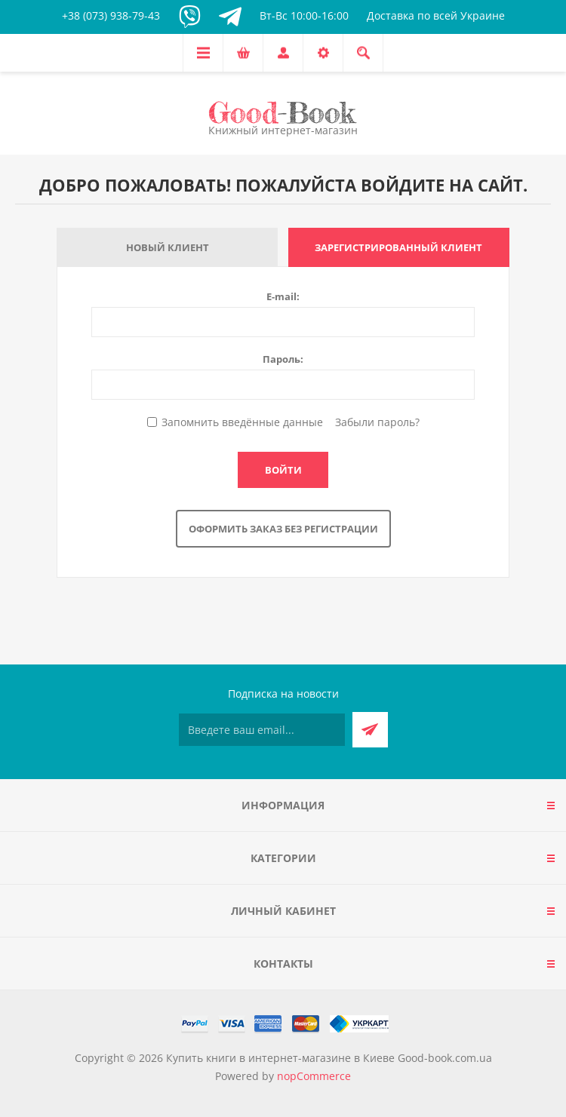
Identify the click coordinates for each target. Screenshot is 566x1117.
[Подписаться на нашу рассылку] (262, 729)
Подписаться (370, 729)
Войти (283, 470)
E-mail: (283, 296)
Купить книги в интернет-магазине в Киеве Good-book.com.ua (329, 1058)
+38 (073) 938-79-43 (111, 15)
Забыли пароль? (377, 422)
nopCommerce (314, 1076)
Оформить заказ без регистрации (283, 528)
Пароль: (283, 359)
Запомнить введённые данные (242, 422)
